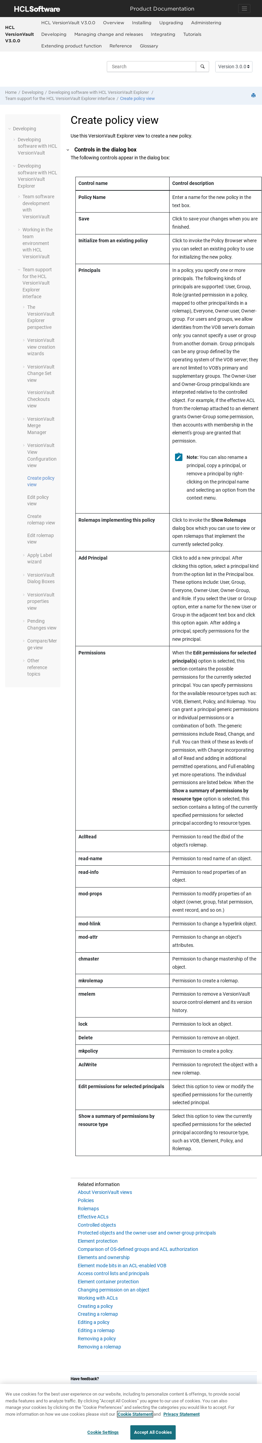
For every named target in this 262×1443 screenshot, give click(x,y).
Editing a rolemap (96, 1330)
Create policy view (137, 98)
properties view (41, 601)
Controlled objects (97, 1225)
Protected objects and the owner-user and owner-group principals (147, 1233)
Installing (141, 22)
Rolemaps (88, 1208)
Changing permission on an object (113, 1290)
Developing (54, 34)
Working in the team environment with (38, 243)
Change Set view (41, 373)
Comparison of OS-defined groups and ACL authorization (138, 1249)
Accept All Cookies (153, 1435)
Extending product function (71, 45)
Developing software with (99, 92)
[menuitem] (68, 23)
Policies (86, 1200)
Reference (121, 45)
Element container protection (108, 1281)
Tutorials (192, 34)
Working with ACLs (98, 1298)
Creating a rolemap (98, 1314)
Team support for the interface (60, 98)
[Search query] (158, 66)
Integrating (163, 34)
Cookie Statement (135, 1416)
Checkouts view (41, 399)
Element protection (98, 1241)
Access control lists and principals (113, 1273)
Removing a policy (97, 1338)
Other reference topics (37, 667)
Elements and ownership (104, 1257)
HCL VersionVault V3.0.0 (19, 34)
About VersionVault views (105, 1192)
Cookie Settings (103, 1435)
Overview (113, 22)
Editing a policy (94, 1322)
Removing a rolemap (99, 1347)
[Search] (202, 66)
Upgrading (171, 22)
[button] (10, 128)
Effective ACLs (93, 1217)
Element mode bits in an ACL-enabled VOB (122, 1265)
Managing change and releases (108, 34)
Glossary (149, 45)
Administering (206, 22)
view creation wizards (41, 346)
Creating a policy (95, 1306)
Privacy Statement (181, 1416)
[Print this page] (254, 95)
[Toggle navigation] (244, 8)
